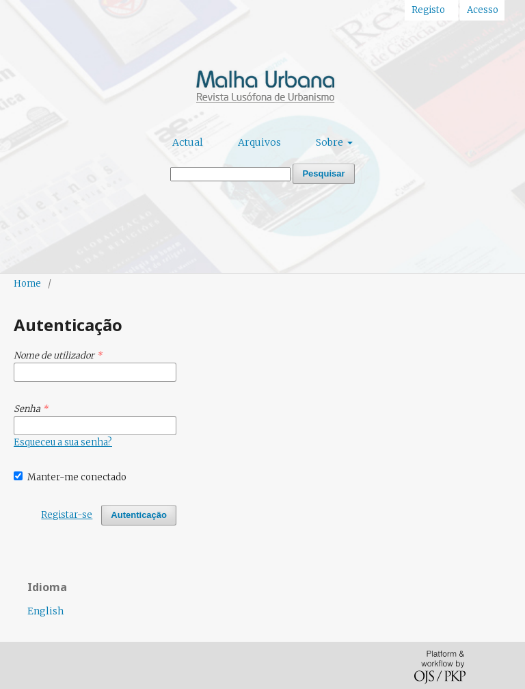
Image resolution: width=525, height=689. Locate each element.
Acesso (482, 10)
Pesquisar (323, 173)
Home (27, 283)
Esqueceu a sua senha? (63, 442)
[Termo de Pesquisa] (230, 174)
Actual (187, 142)
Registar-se (66, 515)
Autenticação (139, 515)
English (45, 611)
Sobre (330, 142)
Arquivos (259, 142)
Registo (428, 10)
